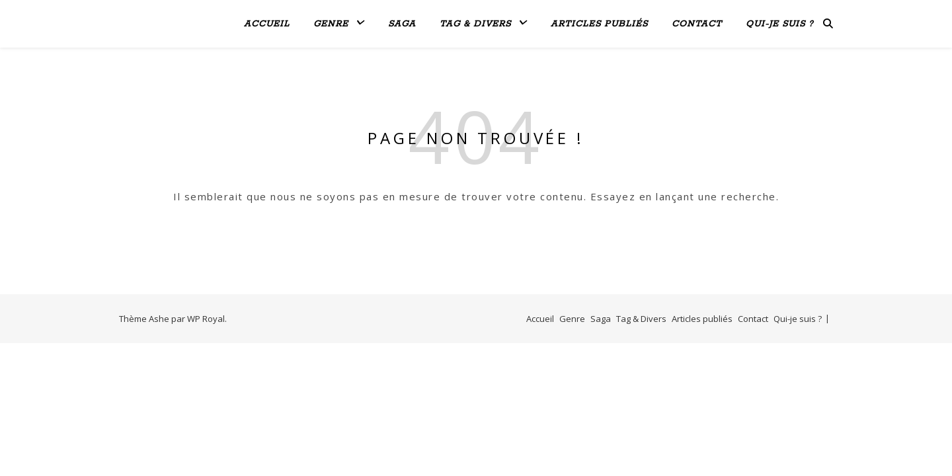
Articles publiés (599, 24)
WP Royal (206, 319)
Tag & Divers (475, 24)
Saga (402, 24)
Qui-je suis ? (779, 24)
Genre (330, 24)
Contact (697, 24)
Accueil (267, 24)
